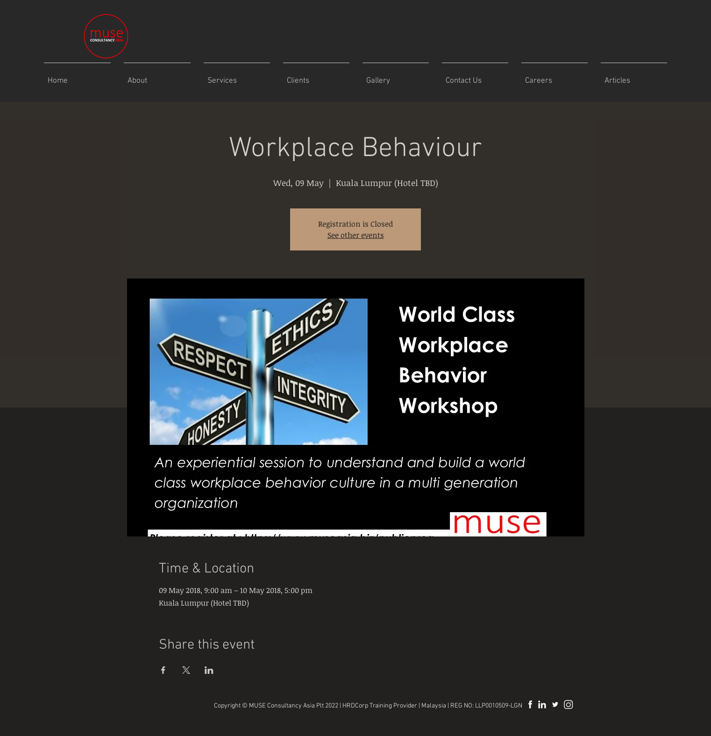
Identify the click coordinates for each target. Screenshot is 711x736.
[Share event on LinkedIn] (209, 670)
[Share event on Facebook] (163, 670)
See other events (355, 235)
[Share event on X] (186, 670)
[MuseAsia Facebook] (529, 704)
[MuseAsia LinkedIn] (542, 704)
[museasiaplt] (568, 704)
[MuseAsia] (555, 704)
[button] (395, 77)
